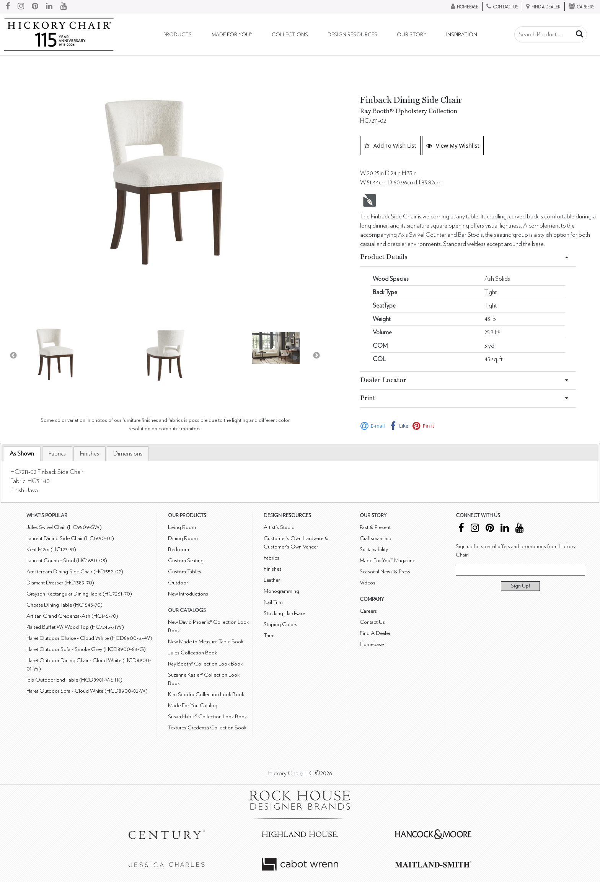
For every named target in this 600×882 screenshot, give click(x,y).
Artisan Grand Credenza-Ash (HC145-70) (72, 616)
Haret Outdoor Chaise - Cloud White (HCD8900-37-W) (89, 638)
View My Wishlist (452, 145)
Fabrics (57, 454)
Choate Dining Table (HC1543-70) (64, 605)
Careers (368, 611)
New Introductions (188, 594)
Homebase (372, 644)
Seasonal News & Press (385, 571)
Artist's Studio (279, 527)
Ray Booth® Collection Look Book (205, 664)
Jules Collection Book (192, 653)
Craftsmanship (375, 538)
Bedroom (178, 549)
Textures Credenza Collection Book (207, 728)
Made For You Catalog (192, 705)
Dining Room (183, 538)
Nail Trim (273, 602)
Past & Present (375, 527)
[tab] (22, 453)
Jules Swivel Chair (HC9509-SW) (64, 527)
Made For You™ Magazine (387, 560)
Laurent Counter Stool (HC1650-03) (66, 560)
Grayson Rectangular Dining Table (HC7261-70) (79, 594)
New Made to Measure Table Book (205, 641)
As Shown (22, 454)
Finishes (89, 454)
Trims (270, 635)
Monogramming (281, 591)
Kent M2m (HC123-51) (51, 549)
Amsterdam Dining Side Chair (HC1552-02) (74, 571)
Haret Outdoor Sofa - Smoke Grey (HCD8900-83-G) (86, 649)
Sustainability (374, 549)
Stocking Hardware (284, 613)
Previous (13, 356)
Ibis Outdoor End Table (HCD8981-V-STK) (74, 680)
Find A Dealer (375, 633)
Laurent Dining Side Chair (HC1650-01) (70, 538)
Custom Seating (186, 560)
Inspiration (461, 34)
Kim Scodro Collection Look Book (206, 694)
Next (316, 356)
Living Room (182, 527)
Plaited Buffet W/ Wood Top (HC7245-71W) (75, 627)
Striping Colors (280, 624)
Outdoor (178, 583)
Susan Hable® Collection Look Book (207, 716)
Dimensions (127, 454)
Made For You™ (232, 34)
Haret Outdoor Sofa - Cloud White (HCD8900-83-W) (87, 691)
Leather (272, 580)
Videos (367, 583)
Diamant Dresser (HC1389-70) (60, 583)
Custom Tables (184, 571)
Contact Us (372, 622)
